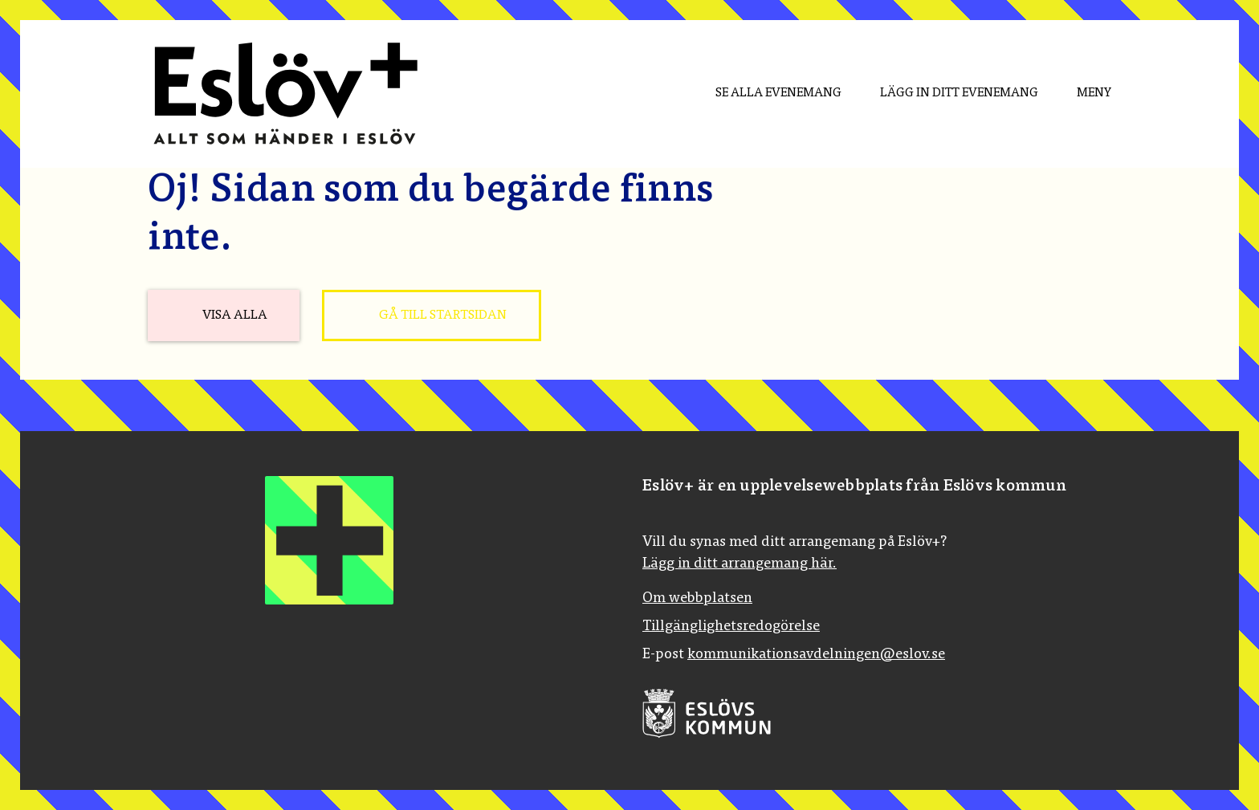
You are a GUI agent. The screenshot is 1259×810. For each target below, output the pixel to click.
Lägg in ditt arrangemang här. (739, 564)
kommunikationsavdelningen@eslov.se (816, 655)
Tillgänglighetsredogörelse (731, 627)
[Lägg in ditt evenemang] (946, 94)
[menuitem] (765, 94)
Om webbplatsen (697, 599)
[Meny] (1081, 94)
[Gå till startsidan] (431, 315)
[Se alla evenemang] (765, 94)
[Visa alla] (223, 315)
